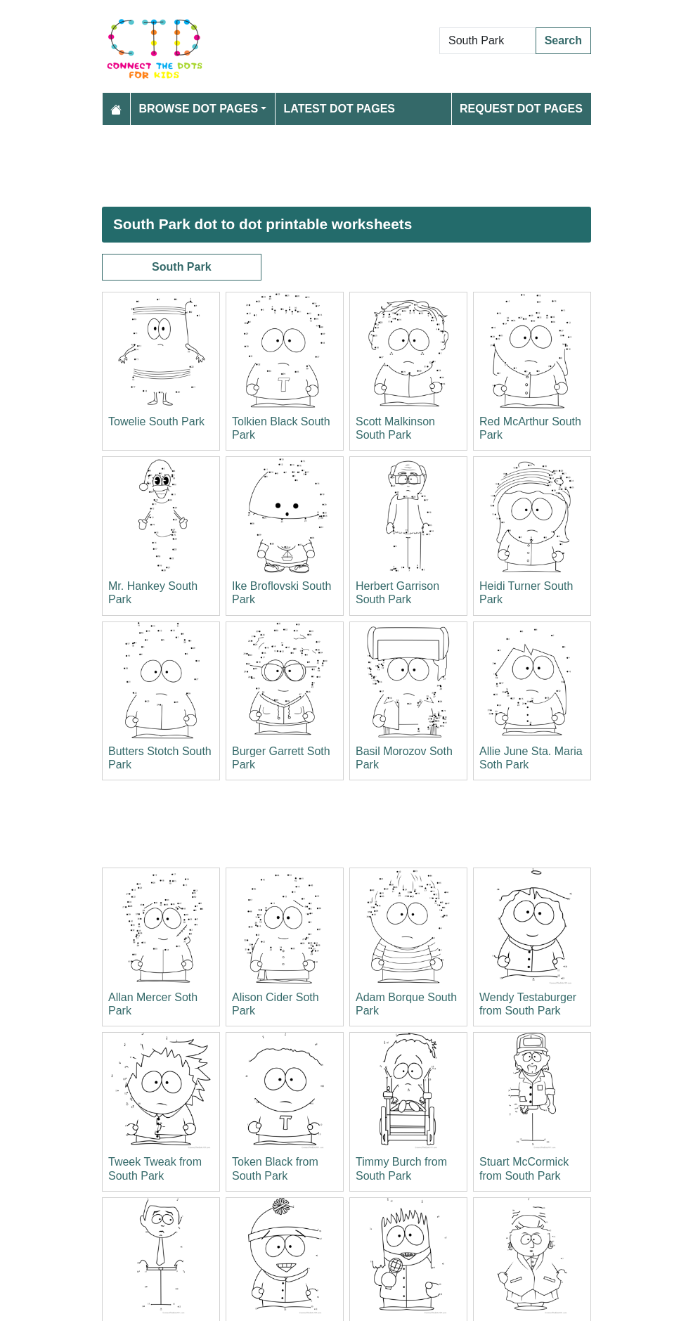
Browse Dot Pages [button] (199, 109)
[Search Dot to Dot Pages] (487, 40)
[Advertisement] (346, 166)
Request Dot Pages (521, 109)
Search (563, 40)
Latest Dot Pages (340, 109)
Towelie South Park (156, 421)
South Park (181, 267)
